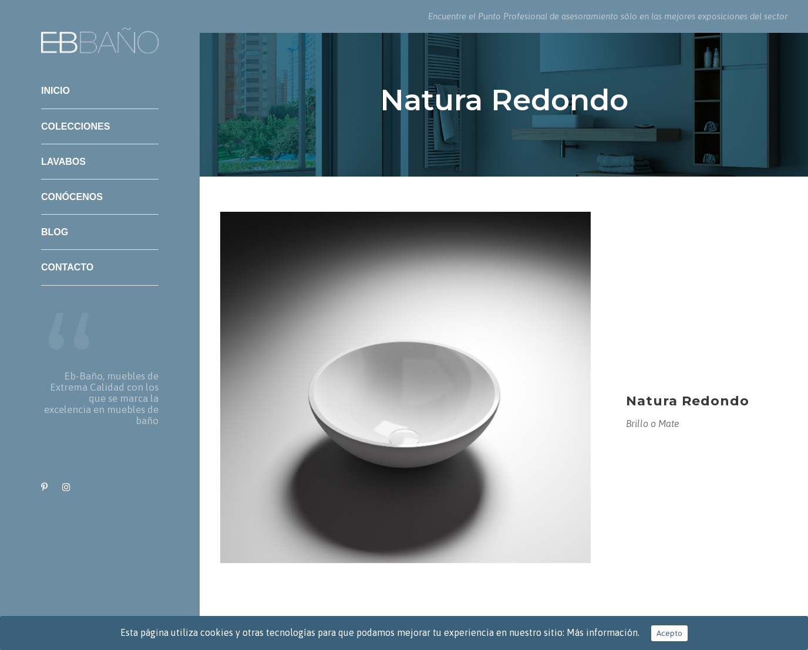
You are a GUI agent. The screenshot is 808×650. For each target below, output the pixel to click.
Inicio (55, 91)
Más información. (603, 632)
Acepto (669, 633)
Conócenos (72, 197)
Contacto (67, 267)
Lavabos (63, 162)
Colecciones (75, 126)
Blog (54, 232)
